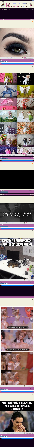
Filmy (33, 9)
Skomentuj (31, 157)
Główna (1, 9)
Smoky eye (2, 19)
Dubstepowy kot (2, 161)
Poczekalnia (5, 9)
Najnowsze (27, 9)
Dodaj (9, 9)
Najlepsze (30, 9)
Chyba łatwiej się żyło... (3, 194)
